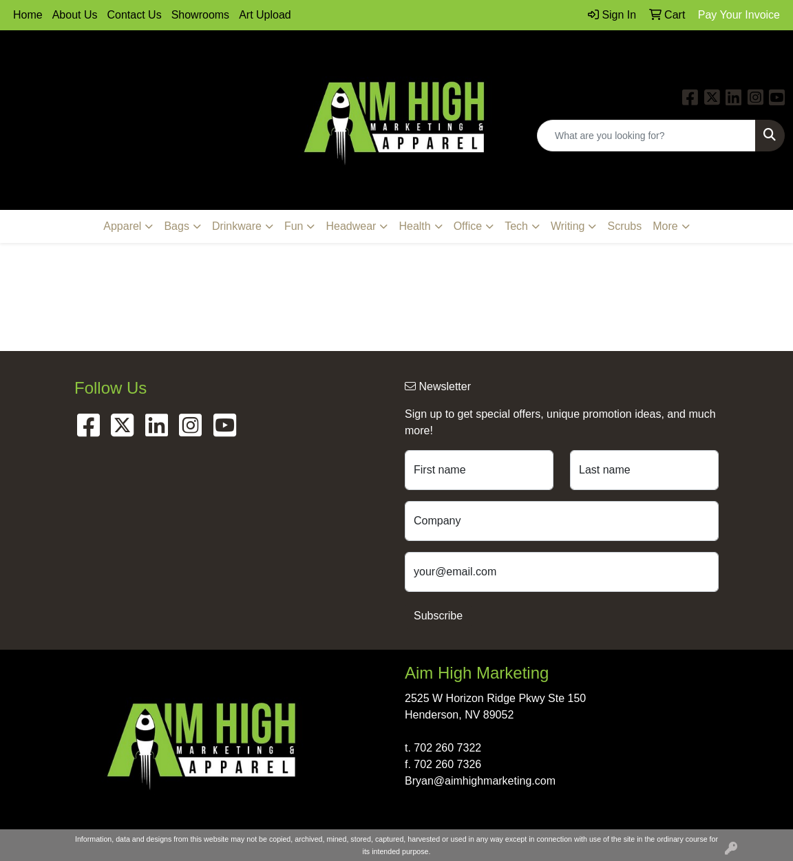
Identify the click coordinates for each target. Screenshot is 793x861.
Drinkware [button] (237, 226)
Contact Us (134, 15)
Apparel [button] (122, 226)
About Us (75, 15)
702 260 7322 (447, 748)
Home (28, 15)
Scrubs (624, 226)
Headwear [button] (351, 226)
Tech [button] (516, 226)
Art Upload (265, 15)
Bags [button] (176, 226)
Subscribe (438, 615)
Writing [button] (568, 226)
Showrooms (200, 15)
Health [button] (414, 226)
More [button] (665, 226)
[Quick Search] (646, 135)
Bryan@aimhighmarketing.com (480, 781)
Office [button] (468, 226)
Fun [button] (294, 226)
